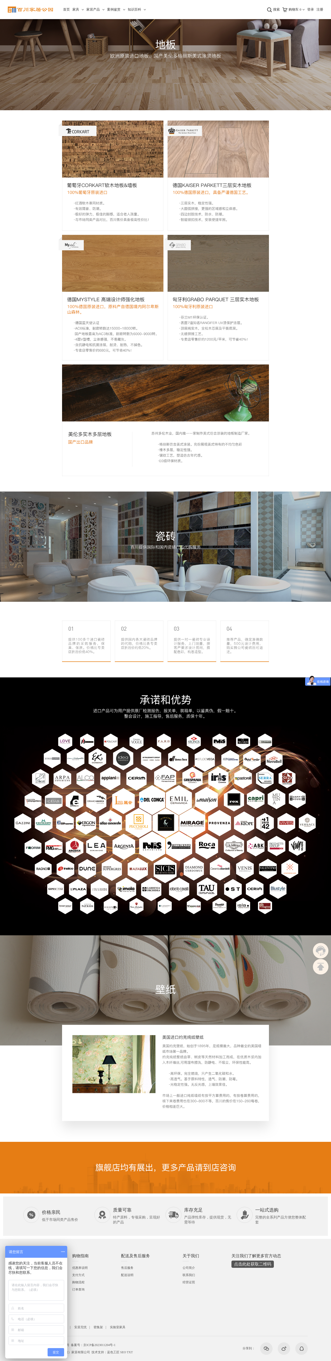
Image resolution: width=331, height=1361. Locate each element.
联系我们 (189, 1275)
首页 (66, 9)
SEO (123, 1352)
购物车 (295, 9)
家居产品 (93, 9)
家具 (75, 9)
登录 (310, 9)
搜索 (276, 9)
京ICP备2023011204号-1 (99, 1345)
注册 (320, 9)
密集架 (98, 1327)
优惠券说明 (80, 1268)
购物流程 (78, 1282)
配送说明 (127, 1275)
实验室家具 (117, 1327)
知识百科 (134, 9)
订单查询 (78, 1289)
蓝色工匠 (113, 1352)
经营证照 (189, 1282)
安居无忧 (80, 1327)
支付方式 (78, 1275)
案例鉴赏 (114, 9)
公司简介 (189, 1268)
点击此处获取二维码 (252, 1264)
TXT (130, 1352)
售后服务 (127, 1268)
